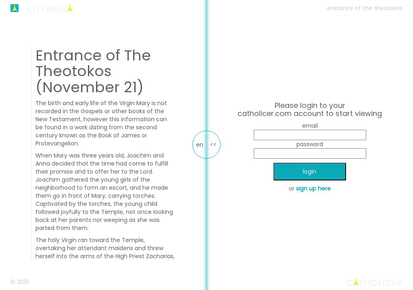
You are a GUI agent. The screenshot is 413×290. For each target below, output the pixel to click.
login (309, 172)
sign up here (313, 188)
